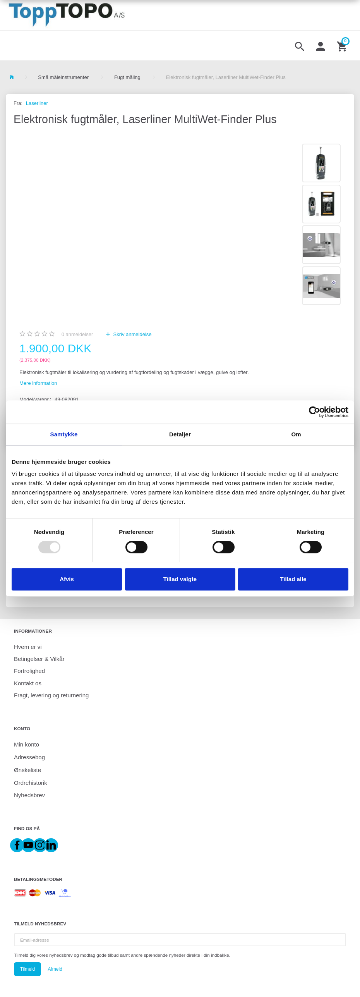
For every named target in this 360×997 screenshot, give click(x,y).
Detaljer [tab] (180, 434)
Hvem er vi (28, 647)
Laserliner (37, 103)
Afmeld (55, 969)
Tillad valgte (180, 579)
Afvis (67, 579)
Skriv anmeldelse (132, 334)
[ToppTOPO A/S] (66, 15)
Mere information (38, 383)
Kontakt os (27, 683)
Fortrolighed (29, 671)
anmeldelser (77, 334)
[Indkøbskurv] (342, 46)
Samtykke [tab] (64, 434)
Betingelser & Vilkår (39, 659)
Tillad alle (293, 579)
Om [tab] (296, 434)
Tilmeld (27, 969)
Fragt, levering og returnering (51, 695)
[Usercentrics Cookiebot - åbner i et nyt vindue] (314, 412)
